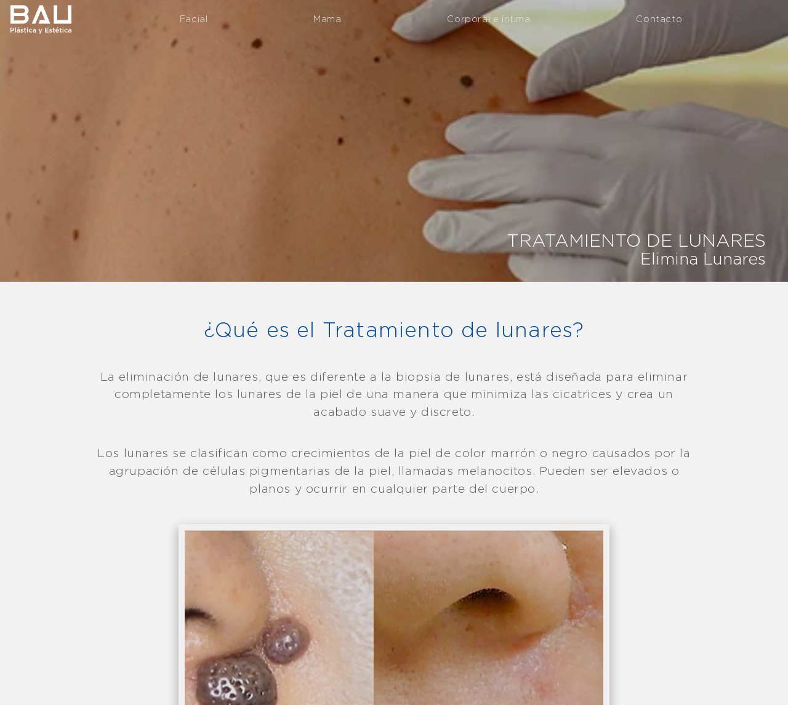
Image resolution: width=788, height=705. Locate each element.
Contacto (659, 18)
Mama (327, 18)
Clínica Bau (40, 18)
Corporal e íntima (488, 18)
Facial (194, 18)
